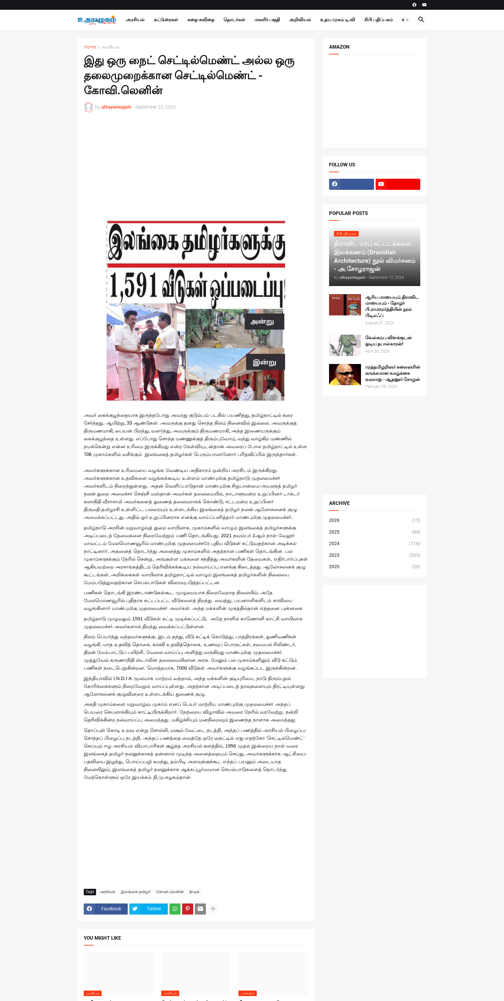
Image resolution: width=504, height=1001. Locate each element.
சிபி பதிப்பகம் (378, 19)
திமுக (194, 891)
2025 (374, 532)
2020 (374, 567)
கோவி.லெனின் (170, 891)
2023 (374, 555)
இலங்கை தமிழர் (136, 891)
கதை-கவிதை (200, 19)
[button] (405, 20)
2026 (374, 520)
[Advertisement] (196, 166)
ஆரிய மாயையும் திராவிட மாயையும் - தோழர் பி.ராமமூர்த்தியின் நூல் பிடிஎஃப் (392, 306)
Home (90, 47)
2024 (374, 543)
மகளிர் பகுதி (267, 19)
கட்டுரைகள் (166, 19)
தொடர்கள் (234, 19)
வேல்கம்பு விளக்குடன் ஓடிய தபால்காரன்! (388, 340)
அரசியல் (135, 19)
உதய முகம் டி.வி (337, 19)
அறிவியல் (300, 19)
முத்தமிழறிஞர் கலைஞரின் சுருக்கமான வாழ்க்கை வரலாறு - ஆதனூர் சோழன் (392, 373)
